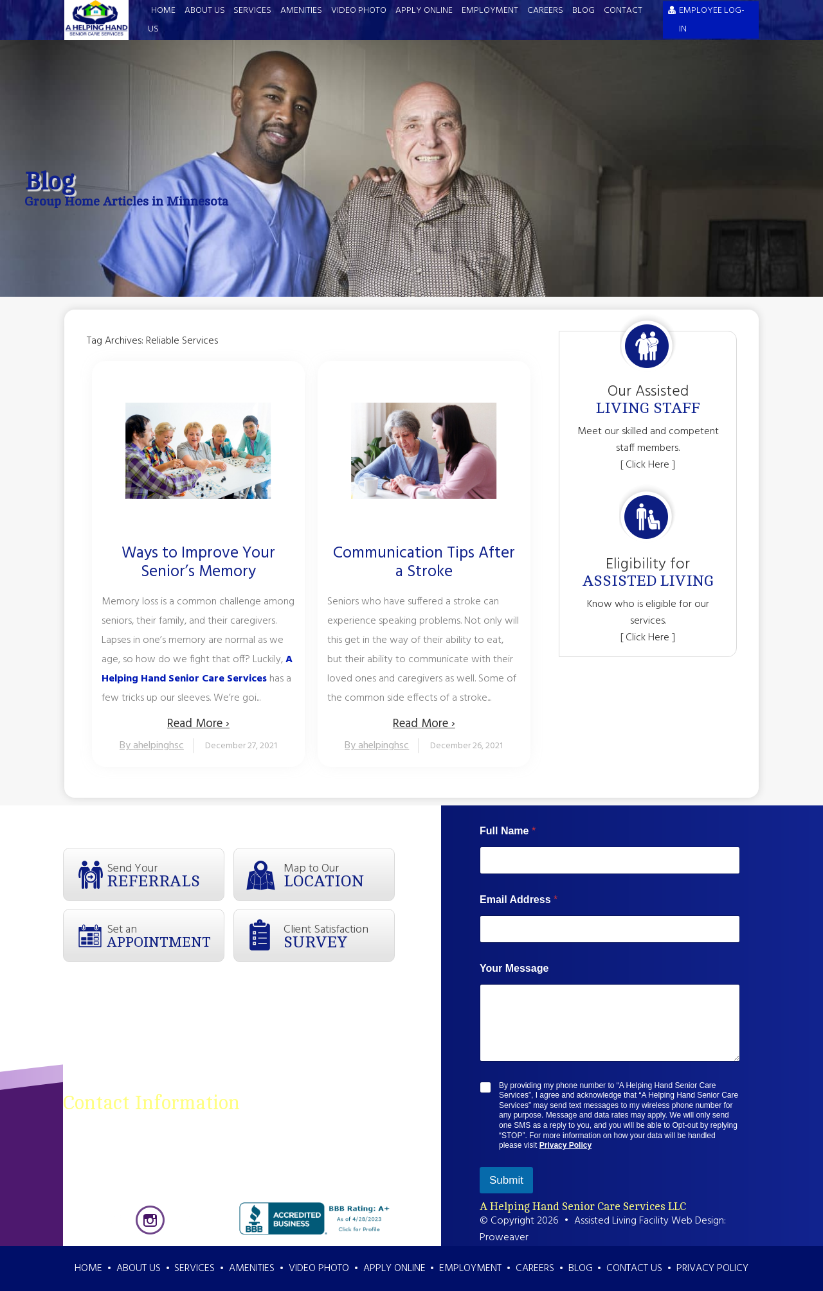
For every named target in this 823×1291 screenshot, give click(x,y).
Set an (165, 935)
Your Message (514, 968)
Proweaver (504, 1237)
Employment (490, 10)
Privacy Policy (565, 1145)
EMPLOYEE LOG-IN (712, 20)
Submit (506, 1180)
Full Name (508, 830)
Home (163, 10)
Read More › (198, 723)
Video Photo (358, 10)
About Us (205, 10)
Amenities (301, 10)
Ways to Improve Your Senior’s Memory (198, 563)
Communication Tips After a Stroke (424, 563)
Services (252, 10)
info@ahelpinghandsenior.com (312, 1193)
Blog (583, 10)
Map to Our (339, 874)
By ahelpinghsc (152, 745)
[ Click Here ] (647, 465)
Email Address (518, 899)
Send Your (165, 874)
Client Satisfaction (339, 935)
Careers (545, 10)
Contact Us (634, 1268)
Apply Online (424, 10)
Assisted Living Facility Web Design (649, 1221)
